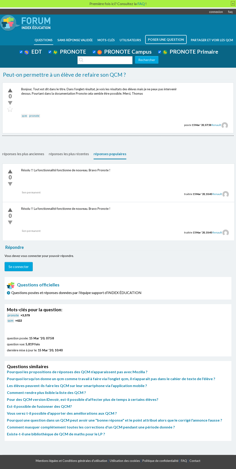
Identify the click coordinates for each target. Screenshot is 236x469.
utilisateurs (130, 40)
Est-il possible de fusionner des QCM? (39, 406)
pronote (34, 115)
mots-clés (106, 40)
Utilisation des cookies (125, 461)
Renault (216, 124)
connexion (216, 12)
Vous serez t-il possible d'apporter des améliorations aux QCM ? (62, 413)
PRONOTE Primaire (190, 51)
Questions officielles (33, 284)
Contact (194, 461)
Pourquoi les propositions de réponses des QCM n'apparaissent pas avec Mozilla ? (77, 372)
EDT (33, 51)
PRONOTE (69, 51)
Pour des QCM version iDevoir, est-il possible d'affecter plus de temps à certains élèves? (82, 399)
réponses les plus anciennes (23, 154)
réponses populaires (110, 154)
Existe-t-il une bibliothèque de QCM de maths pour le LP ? (56, 434)
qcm (24, 115)
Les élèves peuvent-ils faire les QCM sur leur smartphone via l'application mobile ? (77, 385)
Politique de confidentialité (160, 461)
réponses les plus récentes (69, 154)
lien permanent (31, 192)
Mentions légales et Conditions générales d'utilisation (71, 461)
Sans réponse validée (75, 40)
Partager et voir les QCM (212, 40)
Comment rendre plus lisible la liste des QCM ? (46, 392)
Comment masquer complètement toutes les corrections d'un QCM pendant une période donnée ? (91, 427)
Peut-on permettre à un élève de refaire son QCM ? (64, 74)
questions (44, 40)
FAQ (184, 461)
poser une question (166, 39)
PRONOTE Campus (124, 51)
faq (230, 12)
